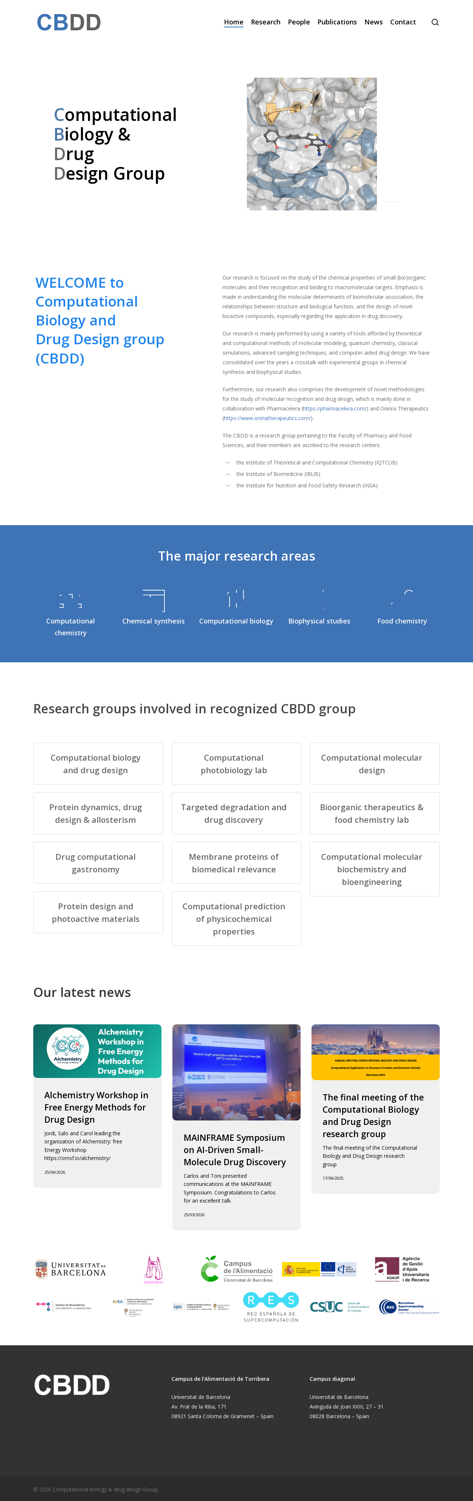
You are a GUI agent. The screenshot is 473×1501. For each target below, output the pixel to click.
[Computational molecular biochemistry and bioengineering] (374, 869)
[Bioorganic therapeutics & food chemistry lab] (374, 813)
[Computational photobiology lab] (236, 763)
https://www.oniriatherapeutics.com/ (267, 418)
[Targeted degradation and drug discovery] (236, 813)
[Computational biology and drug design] (98, 763)
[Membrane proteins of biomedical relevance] (236, 862)
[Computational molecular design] (374, 763)
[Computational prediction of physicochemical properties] (236, 919)
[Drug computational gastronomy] (98, 862)
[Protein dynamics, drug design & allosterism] (98, 813)
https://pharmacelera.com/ (335, 408)
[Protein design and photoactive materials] (98, 912)
